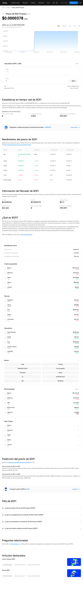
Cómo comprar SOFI (8, 559)
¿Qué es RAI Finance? (26, 234)
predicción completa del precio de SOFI (19, 462)
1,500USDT (47, 127)
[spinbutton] (41, 72)
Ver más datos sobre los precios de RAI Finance (18, 144)
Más (77, 63)
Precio (8, 7)
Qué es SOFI (6, 570)
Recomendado (41, 389)
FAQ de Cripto (15, 544)
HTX (28, 489)
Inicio (3, 7)
